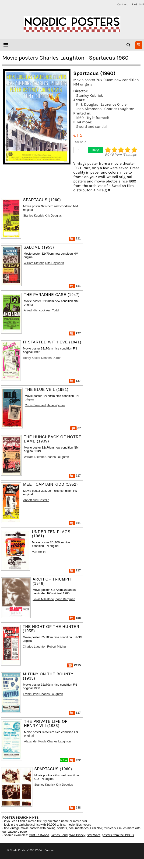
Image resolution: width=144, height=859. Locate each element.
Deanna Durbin (51, 358)
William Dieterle (34, 263)
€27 (75, 333)
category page (17, 831)
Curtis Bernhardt (35, 405)
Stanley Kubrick (89, 95)
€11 (75, 238)
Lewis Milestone (43, 599)
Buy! (95, 150)
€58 (75, 618)
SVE (141, 4)
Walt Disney (77, 835)
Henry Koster (31, 358)
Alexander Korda (35, 741)
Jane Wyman (56, 405)
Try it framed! (98, 117)
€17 (75, 475)
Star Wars (93, 835)
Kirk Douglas (87, 104)
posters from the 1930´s (118, 835)
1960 (80, 117)
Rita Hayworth (54, 263)
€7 (75, 428)
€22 (75, 760)
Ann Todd (52, 310)
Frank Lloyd (31, 694)
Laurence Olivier (114, 104)
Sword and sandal (91, 126)
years (87, 824)
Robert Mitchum (57, 646)
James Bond (59, 835)
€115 (74, 665)
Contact (122, 4)
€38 (75, 807)
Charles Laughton (119, 109)
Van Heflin (39, 551)
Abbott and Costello (36, 500)
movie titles (74, 824)
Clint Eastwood (39, 835)
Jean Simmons (89, 109)
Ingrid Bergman (65, 599)
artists (61, 824)
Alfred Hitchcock (34, 310)
